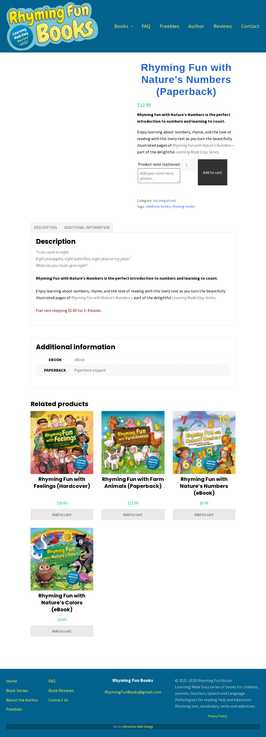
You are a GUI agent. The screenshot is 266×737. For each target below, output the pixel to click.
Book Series (17, 690)
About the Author (22, 700)
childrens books (158, 206)
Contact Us (58, 700)
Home (11, 681)
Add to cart (212, 172)
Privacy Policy (217, 716)
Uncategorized (164, 200)
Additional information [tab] (86, 227)
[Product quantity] (188, 165)
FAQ (51, 681)
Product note (159, 164)
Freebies (14, 709)
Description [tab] (45, 227)
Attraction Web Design (138, 726)
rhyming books (183, 206)
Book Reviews (61, 690)
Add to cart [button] (61, 514)
